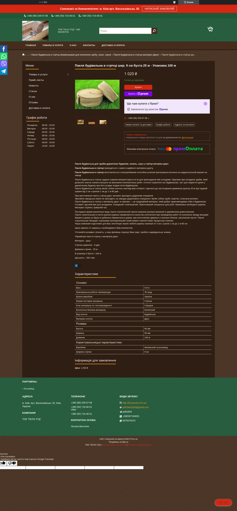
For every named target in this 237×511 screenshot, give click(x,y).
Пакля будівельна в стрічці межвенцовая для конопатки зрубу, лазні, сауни (71, 54)
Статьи (33, 91)
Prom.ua (134, 439)
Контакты (89, 45)
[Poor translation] (12, 463)
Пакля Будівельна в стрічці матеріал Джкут (136, 54)
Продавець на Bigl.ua (118, 442)
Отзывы (33, 102)
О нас (73, 45)
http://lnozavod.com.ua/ (134, 403)
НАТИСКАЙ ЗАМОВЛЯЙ (159, 8)
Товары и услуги (52, 45)
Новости (33, 85)
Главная (31, 45)
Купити (138, 87)
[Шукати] (154, 31)
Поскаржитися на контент (114, 445)
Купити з (138, 93)
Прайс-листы (36, 80)
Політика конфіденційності (140, 445)
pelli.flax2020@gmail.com (135, 407)
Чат (223, 502)
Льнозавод (29, 388)
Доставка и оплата (113, 45)
